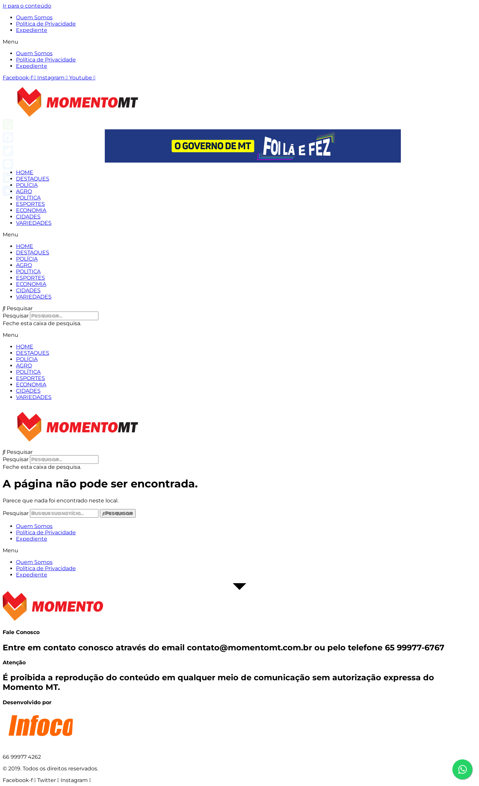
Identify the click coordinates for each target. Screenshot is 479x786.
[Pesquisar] (118, 513)
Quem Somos (34, 17)
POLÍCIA (27, 185)
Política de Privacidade (46, 24)
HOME (24, 172)
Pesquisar (16, 316)
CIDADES (28, 216)
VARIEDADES (34, 223)
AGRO (24, 191)
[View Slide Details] (253, 161)
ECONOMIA (31, 210)
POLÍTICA (28, 198)
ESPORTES (30, 204)
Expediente (31, 30)
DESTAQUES (32, 179)
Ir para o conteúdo (27, 6)
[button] (239, 42)
